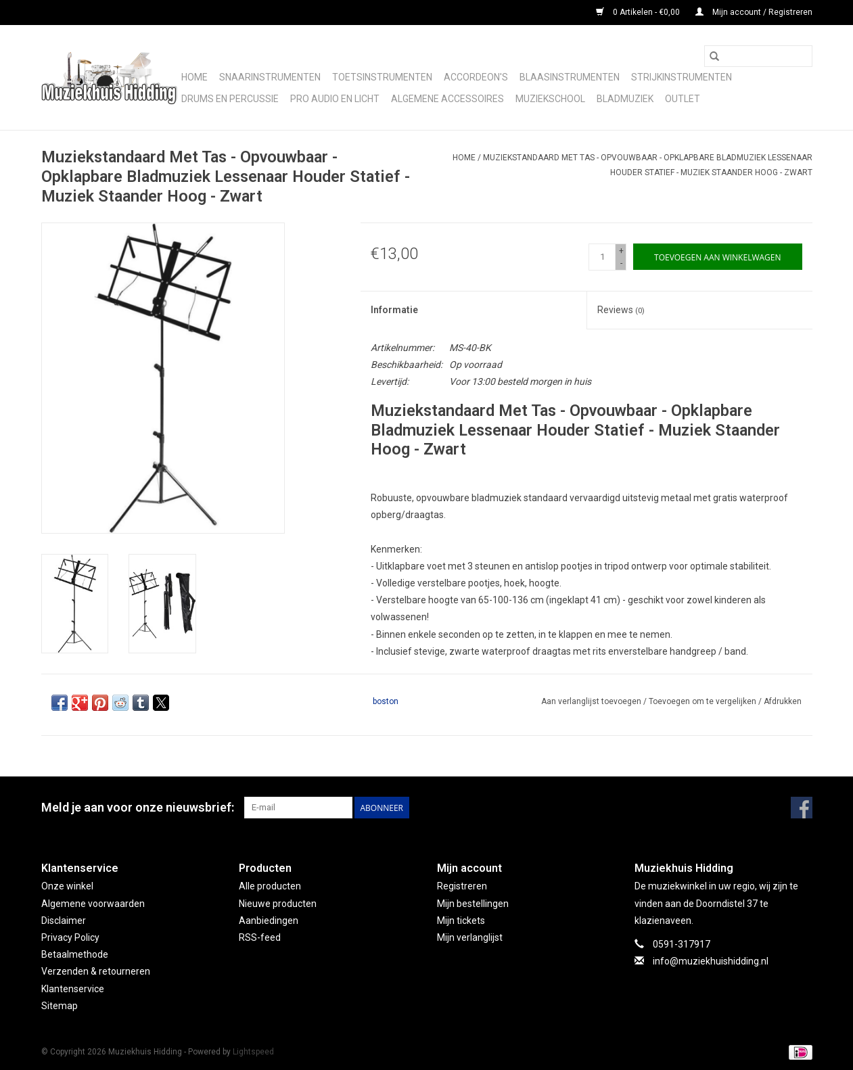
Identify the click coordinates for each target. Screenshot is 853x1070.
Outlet (682, 98)
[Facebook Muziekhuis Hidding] (801, 807)
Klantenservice (72, 988)
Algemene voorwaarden (93, 903)
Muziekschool (550, 98)
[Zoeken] (758, 56)
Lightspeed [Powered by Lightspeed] (253, 1051)
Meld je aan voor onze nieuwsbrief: (137, 807)
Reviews (621, 309)
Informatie (394, 309)
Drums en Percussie (230, 98)
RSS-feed (260, 937)
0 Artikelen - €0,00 (639, 12)
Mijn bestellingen (473, 903)
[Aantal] (602, 257)
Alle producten (270, 886)
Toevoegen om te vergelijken (703, 701)
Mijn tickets (461, 920)
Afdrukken (783, 701)
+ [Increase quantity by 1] (621, 251)
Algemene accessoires (447, 98)
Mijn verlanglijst (470, 937)
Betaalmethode (74, 954)
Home (194, 77)
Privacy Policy (70, 937)
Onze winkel (67, 886)
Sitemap (59, 1005)
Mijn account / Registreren (753, 12)
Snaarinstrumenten (270, 77)
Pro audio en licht (334, 98)
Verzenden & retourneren (95, 971)
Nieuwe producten (278, 903)
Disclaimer (63, 920)
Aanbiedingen (268, 920)
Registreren (462, 886)
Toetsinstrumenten (382, 77)
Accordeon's (476, 77)
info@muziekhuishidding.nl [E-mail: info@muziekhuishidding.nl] (710, 961)
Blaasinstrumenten (570, 77)
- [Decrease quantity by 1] (621, 263)
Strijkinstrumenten (681, 77)
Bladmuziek (625, 98)
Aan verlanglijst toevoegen (592, 701)
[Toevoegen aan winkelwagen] (717, 256)
